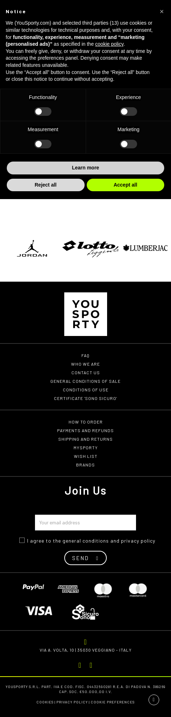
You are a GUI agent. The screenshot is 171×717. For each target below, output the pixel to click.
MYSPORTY (86, 447)
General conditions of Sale (85, 381)
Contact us (85, 372)
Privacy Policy (72, 702)
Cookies (45, 702)
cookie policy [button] (109, 44)
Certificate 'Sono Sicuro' (85, 398)
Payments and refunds (85, 430)
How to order (86, 421)
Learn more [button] (85, 167)
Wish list (85, 456)
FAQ (85, 355)
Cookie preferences (113, 702)
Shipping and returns (85, 438)
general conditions (85, 541)
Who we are (85, 363)
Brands (85, 464)
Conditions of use (86, 389)
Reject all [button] (45, 185)
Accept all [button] (125, 185)
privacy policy (138, 541)
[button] (161, 11)
